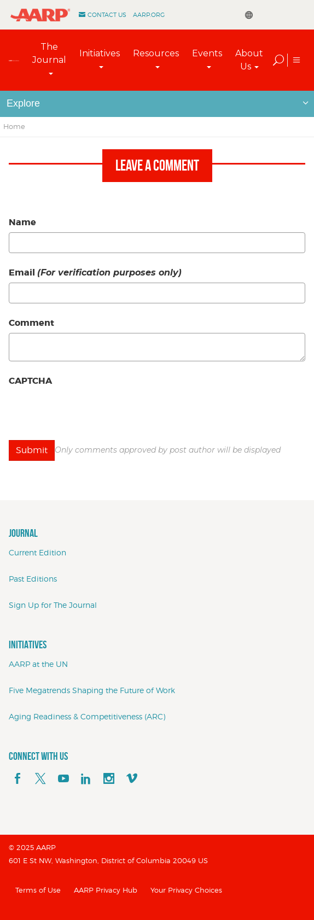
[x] (40, 779)
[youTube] (63, 779)
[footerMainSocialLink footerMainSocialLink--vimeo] (132, 779)
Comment (31, 323)
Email (95, 272)
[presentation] (92, 412)
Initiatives (99, 53)
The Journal (49, 53)
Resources (156, 53)
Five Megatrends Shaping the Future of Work (92, 690)
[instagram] (109, 779)
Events (207, 53)
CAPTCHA (30, 380)
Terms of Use (38, 890)
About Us (249, 60)
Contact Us (107, 15)
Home (14, 126)
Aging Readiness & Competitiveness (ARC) (87, 716)
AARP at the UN (38, 664)
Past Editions (33, 578)
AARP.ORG (149, 15)
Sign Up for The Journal (53, 605)
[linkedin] (86, 779)
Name (22, 222)
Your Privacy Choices (186, 890)
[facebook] (17, 779)
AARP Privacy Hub (105, 890)
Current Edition (37, 552)
